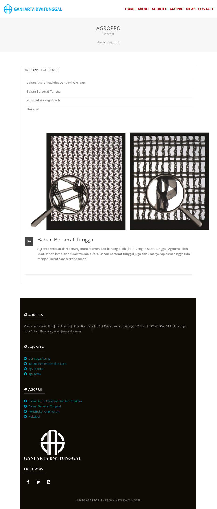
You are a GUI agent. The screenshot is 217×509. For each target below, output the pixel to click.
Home (130, 9)
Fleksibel (32, 109)
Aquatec (159, 9)
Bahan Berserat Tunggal (43, 91)
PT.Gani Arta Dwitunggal (123, 500)
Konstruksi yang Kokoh (42, 100)
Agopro (176, 9)
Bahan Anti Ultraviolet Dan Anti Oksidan (55, 82)
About (143, 9)
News (190, 9)
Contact (206, 9)
